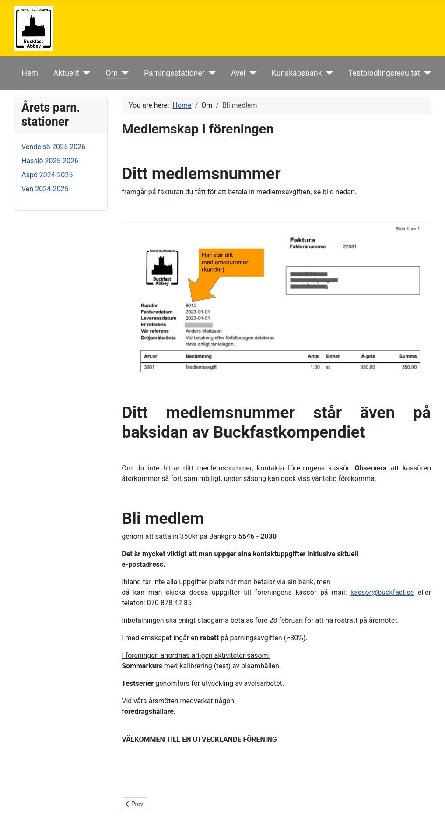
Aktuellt (66, 73)
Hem (30, 73)
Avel (238, 73)
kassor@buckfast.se (382, 592)
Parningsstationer (174, 73)
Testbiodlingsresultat (384, 73)
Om (112, 73)
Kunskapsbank (297, 73)
